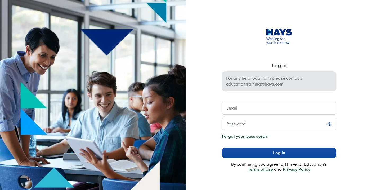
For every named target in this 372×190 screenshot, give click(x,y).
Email (231, 108)
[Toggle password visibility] (329, 124)
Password (236, 124)
